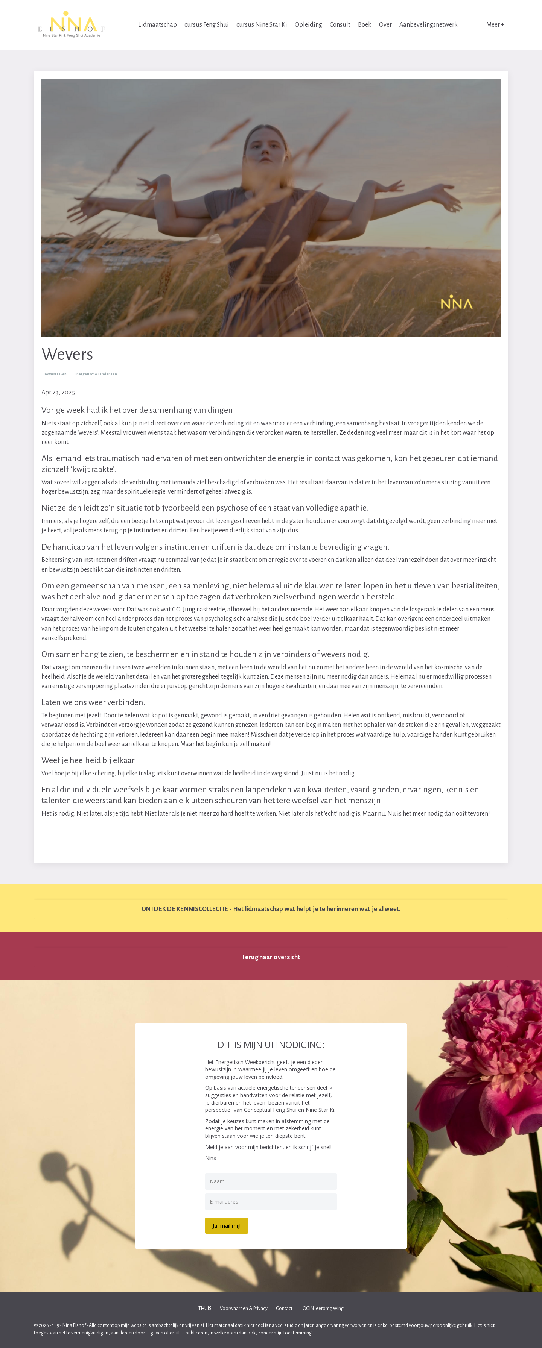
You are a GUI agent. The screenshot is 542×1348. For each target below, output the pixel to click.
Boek (364, 24)
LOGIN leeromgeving (322, 1308)
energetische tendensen (96, 374)
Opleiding (308, 24)
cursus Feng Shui (206, 24)
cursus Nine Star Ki (261, 24)
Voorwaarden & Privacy (244, 1308)
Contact (284, 1308)
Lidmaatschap (157, 24)
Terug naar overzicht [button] (271, 957)
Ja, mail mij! (227, 1225)
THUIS (205, 1308)
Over (385, 24)
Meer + (495, 24)
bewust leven (55, 374)
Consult (340, 24)
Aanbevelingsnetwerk (428, 24)
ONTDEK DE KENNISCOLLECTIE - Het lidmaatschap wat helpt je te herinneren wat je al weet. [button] (271, 909)
